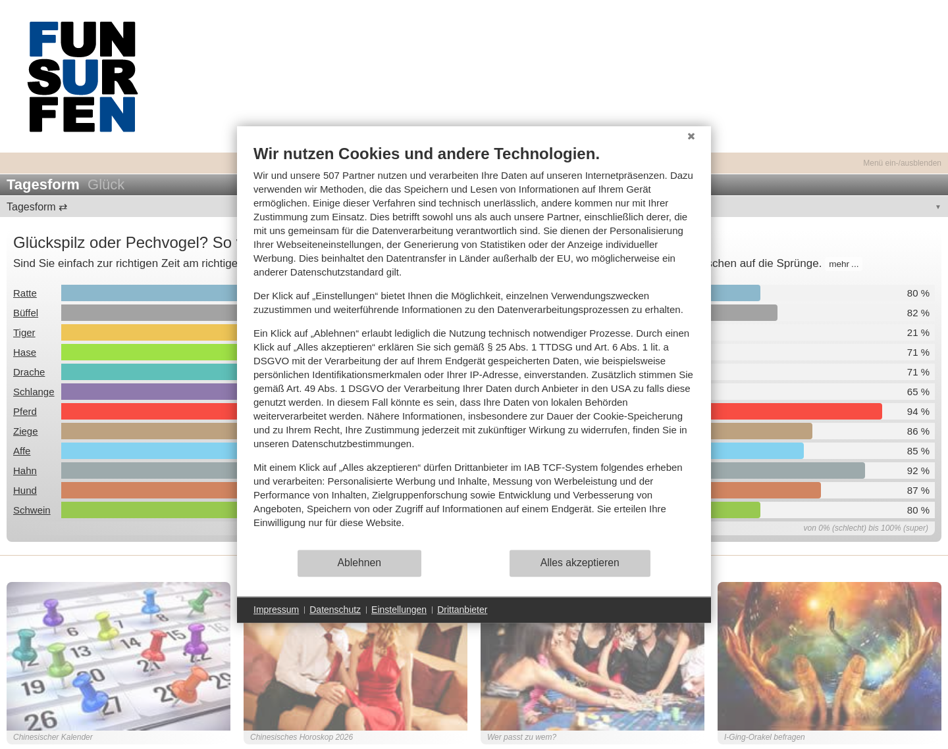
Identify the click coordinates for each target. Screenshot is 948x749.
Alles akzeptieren (579, 562)
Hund (25, 490)
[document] (474, 346)
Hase (24, 352)
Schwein (32, 510)
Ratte (25, 293)
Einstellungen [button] (399, 609)
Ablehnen (360, 562)
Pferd (25, 411)
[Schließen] (691, 136)
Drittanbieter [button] (462, 609)
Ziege (25, 431)
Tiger (24, 332)
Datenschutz (335, 609)
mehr (839, 264)
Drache (29, 371)
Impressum (276, 609)
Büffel (25, 312)
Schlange (34, 391)
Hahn (25, 470)
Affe (21, 450)
